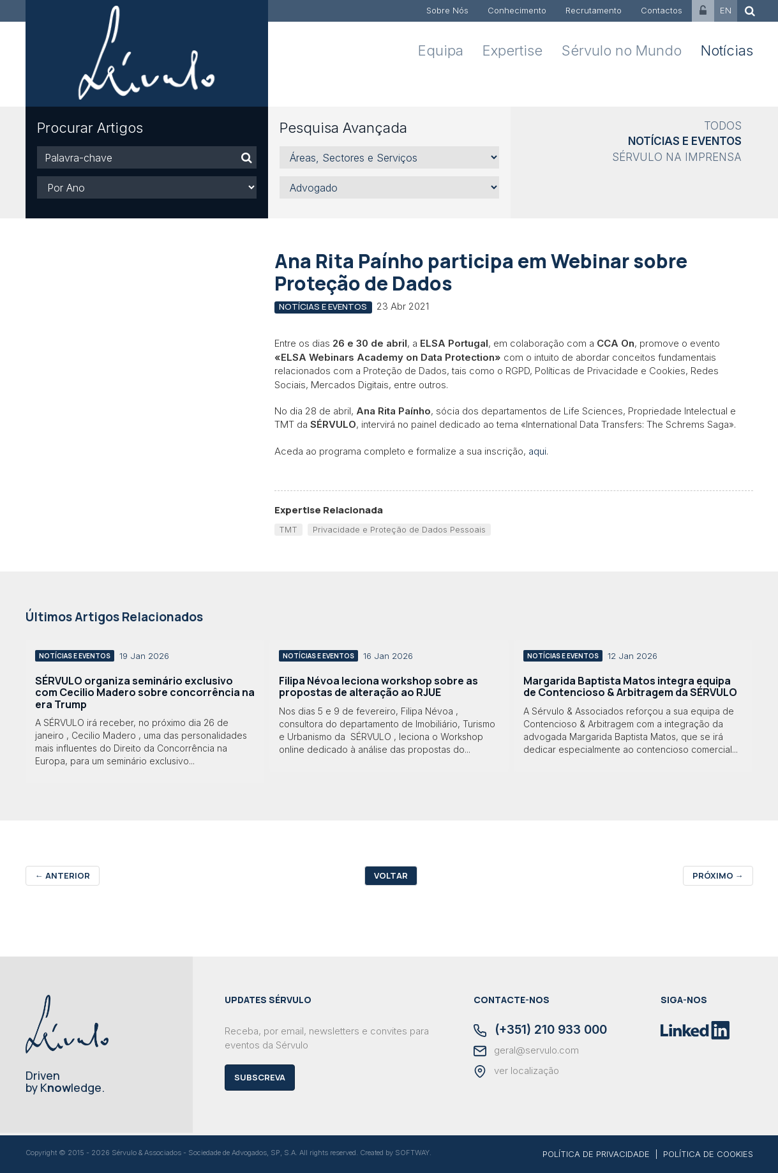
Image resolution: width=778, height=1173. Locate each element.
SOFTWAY (412, 1152)
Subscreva (259, 1077)
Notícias (727, 50)
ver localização (516, 1071)
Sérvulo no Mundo (622, 50)
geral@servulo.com (526, 1051)
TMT (288, 529)
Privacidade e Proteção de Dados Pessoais (399, 529)
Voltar (391, 875)
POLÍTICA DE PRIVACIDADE (596, 1154)
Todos (723, 125)
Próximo (718, 875)
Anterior (62, 875)
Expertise (512, 50)
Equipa (440, 50)
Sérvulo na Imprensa (677, 157)
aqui (537, 451)
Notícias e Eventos (685, 141)
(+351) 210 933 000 (540, 1030)
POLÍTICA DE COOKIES (708, 1154)
